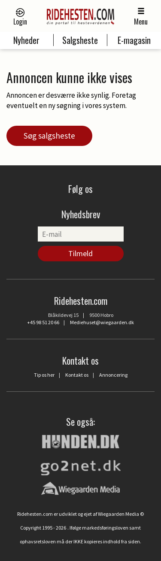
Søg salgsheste (49, 135)
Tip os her (44, 375)
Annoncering (113, 375)
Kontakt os (76, 375)
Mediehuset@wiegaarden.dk (102, 322)
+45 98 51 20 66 (43, 322)
